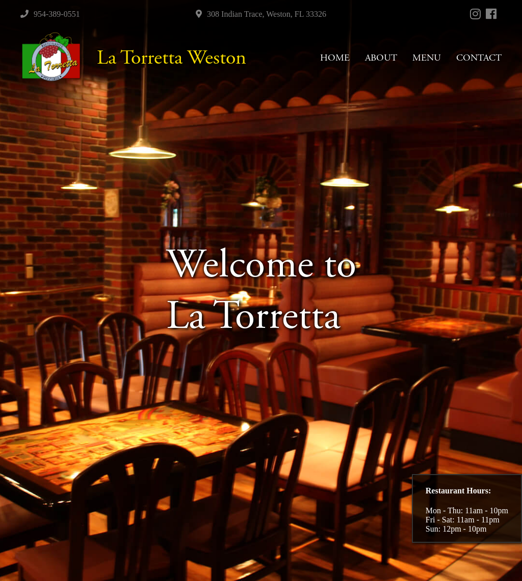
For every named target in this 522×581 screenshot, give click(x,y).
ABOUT (381, 58)
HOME (335, 58)
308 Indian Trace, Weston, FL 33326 (261, 14)
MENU (426, 58)
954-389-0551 (50, 14)
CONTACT (479, 58)
